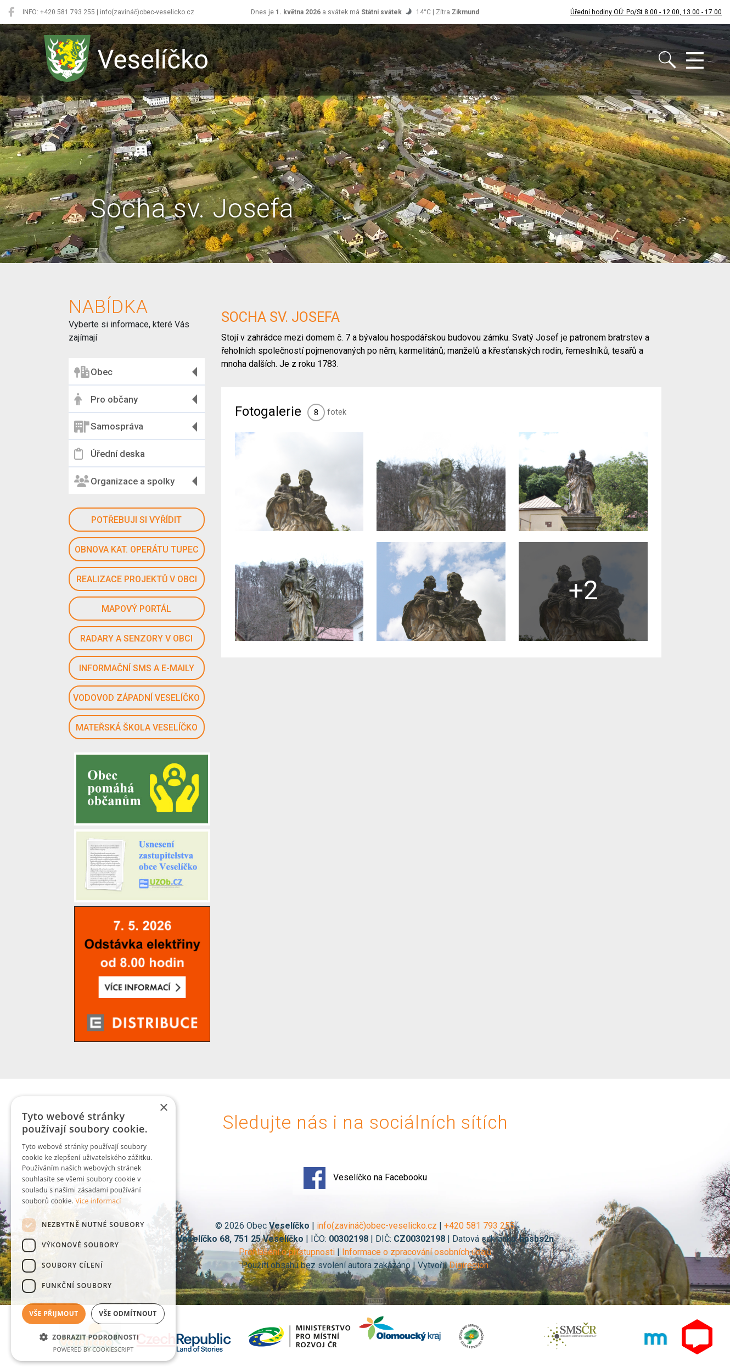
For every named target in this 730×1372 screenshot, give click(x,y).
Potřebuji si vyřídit (136, 520)
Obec (93, 372)
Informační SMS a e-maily (136, 668)
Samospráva (108, 427)
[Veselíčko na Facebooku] (11, 12)
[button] (93, 1336)
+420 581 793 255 (479, 1225)
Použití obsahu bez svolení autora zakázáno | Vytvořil (345, 1265)
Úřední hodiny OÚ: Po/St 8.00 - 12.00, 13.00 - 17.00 (646, 12)
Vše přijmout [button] (53, 1313)
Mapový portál (136, 609)
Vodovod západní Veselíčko (136, 698)
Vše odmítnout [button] (127, 1313)
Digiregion (468, 1265)
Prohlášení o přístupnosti (287, 1252)
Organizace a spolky (124, 481)
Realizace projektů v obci (136, 579)
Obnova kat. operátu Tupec (137, 549)
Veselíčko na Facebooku (365, 1178)
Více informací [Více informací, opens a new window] (98, 1201)
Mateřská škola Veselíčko (137, 727)
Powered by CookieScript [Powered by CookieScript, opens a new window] (93, 1349)
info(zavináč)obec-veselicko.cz (377, 1225)
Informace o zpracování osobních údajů (417, 1252)
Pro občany (106, 399)
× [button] (163, 1108)
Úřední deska (109, 454)
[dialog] (93, 1228)
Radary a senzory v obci (136, 638)
